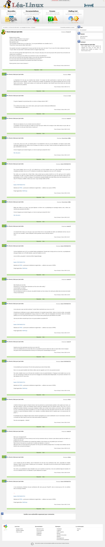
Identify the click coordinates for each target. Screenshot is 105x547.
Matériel (58, 536)
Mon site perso (17, 152)
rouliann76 (68, 118)
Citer (41, 69)
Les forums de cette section (14, 27)
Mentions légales (20, 530)
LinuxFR (60, 0)
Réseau (58, 533)
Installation (59, 529)
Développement (60, 538)
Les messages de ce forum (25, 27)
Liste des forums (84, 36)
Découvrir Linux (40, 529)
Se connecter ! (83, 30)
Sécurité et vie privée (61, 535)
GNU (68, 0)
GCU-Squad (64, 0)
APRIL (20, 187)
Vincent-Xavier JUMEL (66, 138)
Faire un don (19, 532)
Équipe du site (19, 529)
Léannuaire (39, 532)
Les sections (5, 27)
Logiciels (59, 530)
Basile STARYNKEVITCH (66, 164)
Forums (79, 529)
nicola (69, 95)
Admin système (60, 532)
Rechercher (82, 38)
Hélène (69, 74)
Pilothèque (38, 535)
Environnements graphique (63, 539)
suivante (72, 27)
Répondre (36, 69)
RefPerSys (24, 191)
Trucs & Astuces (40, 530)
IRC (78, 530)
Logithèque (38, 533)
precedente (68, 27)
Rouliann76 (68, 31)
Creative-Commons (65, 543)
